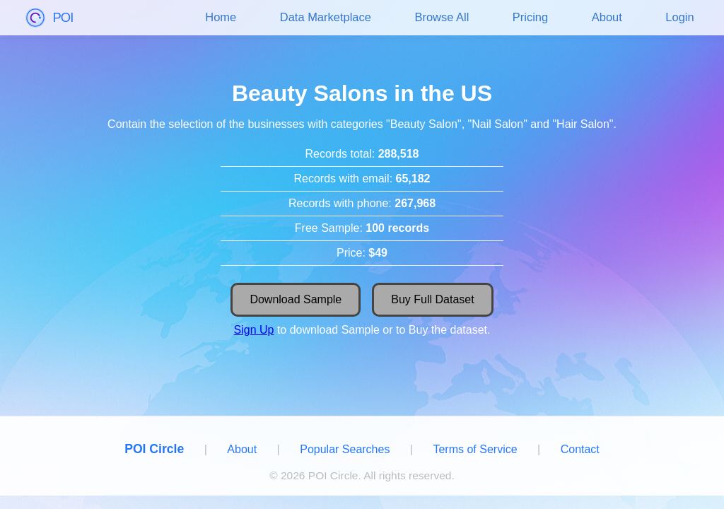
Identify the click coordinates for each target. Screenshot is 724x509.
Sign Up (254, 330)
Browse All (441, 17)
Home (220, 17)
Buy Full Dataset (432, 299)
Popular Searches (345, 449)
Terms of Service (475, 449)
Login (679, 17)
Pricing (530, 17)
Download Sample (295, 299)
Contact (580, 449)
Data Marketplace (325, 17)
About (607, 17)
